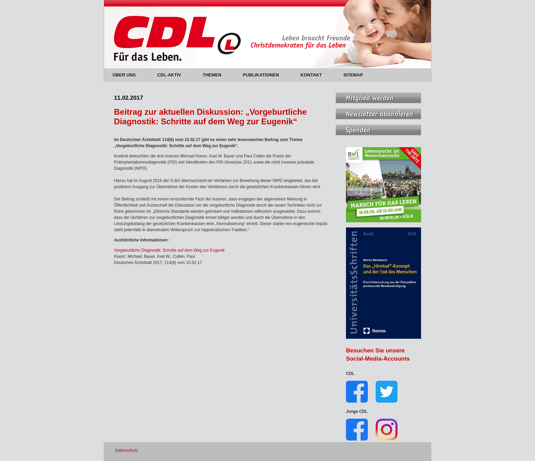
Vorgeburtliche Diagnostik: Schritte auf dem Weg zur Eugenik (169, 250)
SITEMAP (353, 75)
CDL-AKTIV (173, 75)
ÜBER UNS (128, 75)
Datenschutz (126, 450)
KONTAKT (315, 75)
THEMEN (216, 75)
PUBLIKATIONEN (265, 75)
